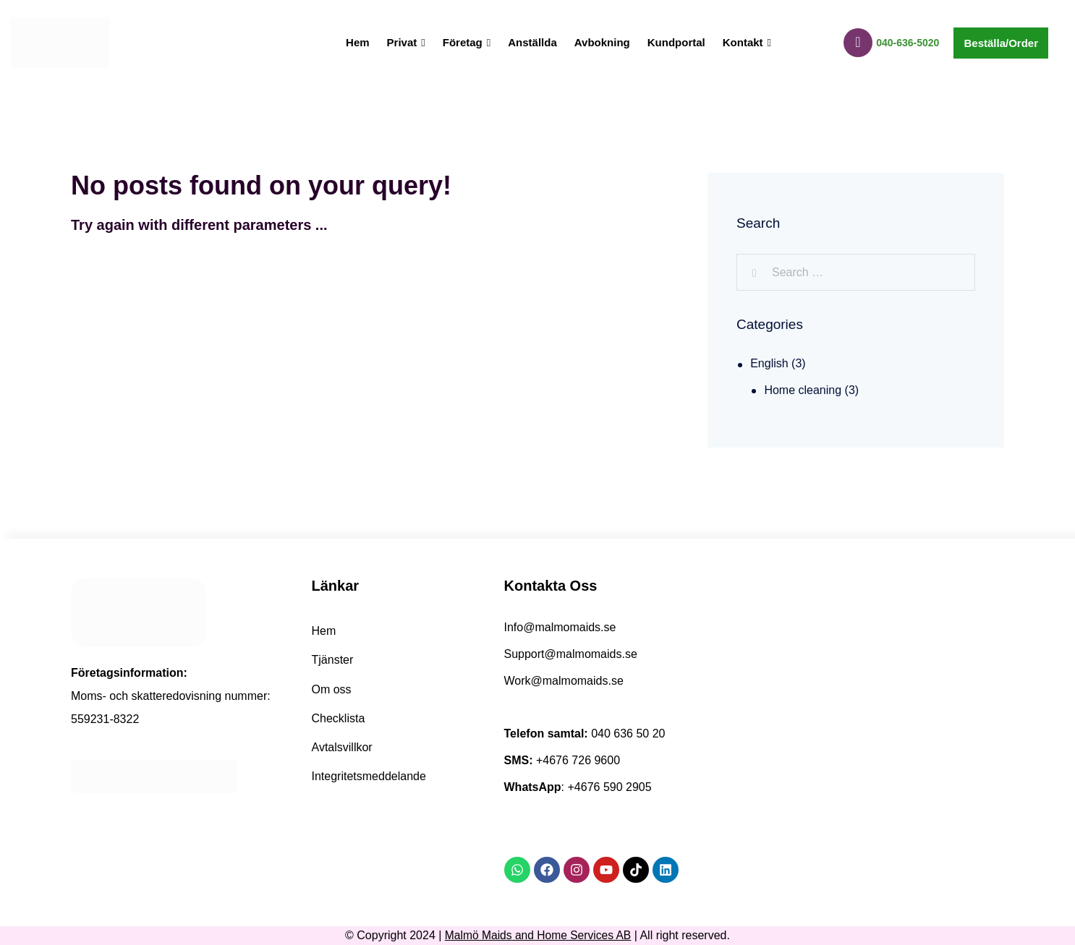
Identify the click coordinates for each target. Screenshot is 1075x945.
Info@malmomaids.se (560, 627)
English (769, 363)
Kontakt (747, 42)
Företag (467, 42)
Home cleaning (802, 390)
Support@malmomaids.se (570, 654)
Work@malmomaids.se (564, 681)
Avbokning (602, 42)
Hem (358, 42)
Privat (406, 42)
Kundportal (676, 42)
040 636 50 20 (628, 733)
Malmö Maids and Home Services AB (538, 935)
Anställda (532, 42)
